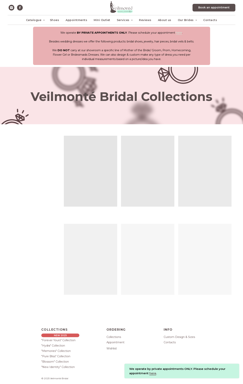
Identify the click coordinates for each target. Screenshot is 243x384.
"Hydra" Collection (53, 345)
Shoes (54, 20)
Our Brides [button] (186, 20)
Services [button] (123, 20)
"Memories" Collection (56, 351)
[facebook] (20, 8)
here (179, 32)
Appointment (115, 342)
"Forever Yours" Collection (58, 340)
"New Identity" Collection (58, 367)
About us (164, 20)
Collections (113, 337)
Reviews (145, 20)
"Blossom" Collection (55, 361)
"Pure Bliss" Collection (55, 356)
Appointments (76, 20)
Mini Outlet (102, 20)
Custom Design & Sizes (179, 337)
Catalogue (34, 20)
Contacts (210, 20)
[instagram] (11, 8)
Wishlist (111, 348)
